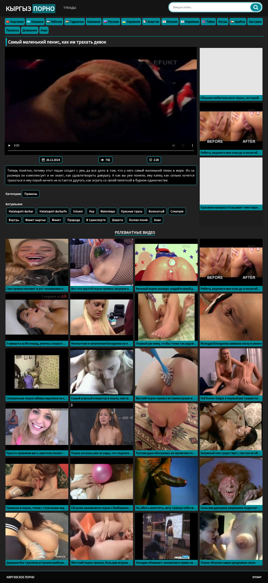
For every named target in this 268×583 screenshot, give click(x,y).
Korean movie (138, 220)
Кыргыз (30, 8)
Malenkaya (107, 211)
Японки (170, 22)
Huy (91, 211)
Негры (222, 22)
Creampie (176, 211)
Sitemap (257, 577)
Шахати (117, 220)
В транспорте (96, 220)
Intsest (78, 211)
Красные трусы (131, 211)
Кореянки (190, 22)
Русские (111, 22)
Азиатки (151, 22)
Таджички (75, 22)
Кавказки (93, 22)
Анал (44, 30)
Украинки (131, 22)
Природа (73, 220)
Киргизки (15, 22)
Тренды (69, 8)
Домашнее (29, 30)
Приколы (12, 30)
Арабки (238, 22)
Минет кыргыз (35, 220)
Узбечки (54, 22)
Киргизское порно (20, 577)
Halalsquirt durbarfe (53, 211)
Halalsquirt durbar (21, 211)
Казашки (35, 22)
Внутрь (14, 220)
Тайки (208, 22)
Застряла (255, 22)
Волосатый (156, 211)
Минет (56, 220)
